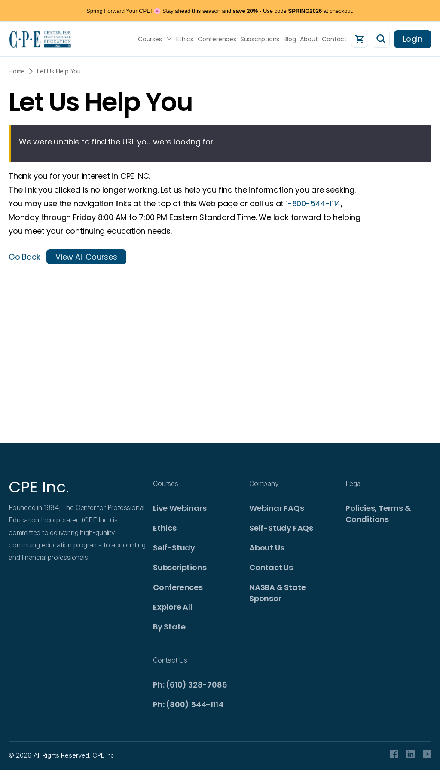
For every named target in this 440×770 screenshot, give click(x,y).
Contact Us (271, 567)
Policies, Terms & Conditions (378, 514)
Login (412, 39)
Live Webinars (179, 508)
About (309, 39)
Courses (150, 39)
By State (169, 626)
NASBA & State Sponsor (277, 593)
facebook (394, 754)
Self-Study (174, 547)
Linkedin (410, 754)
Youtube (427, 754)
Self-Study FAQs (281, 527)
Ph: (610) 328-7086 (190, 684)
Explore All (172, 607)
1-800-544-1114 (313, 203)
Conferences (217, 39)
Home (17, 71)
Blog (290, 39)
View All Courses (86, 256)
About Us (266, 547)
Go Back (24, 256)
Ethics (184, 39)
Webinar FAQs (276, 508)
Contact (334, 39)
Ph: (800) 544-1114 (188, 704)
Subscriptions (260, 39)
